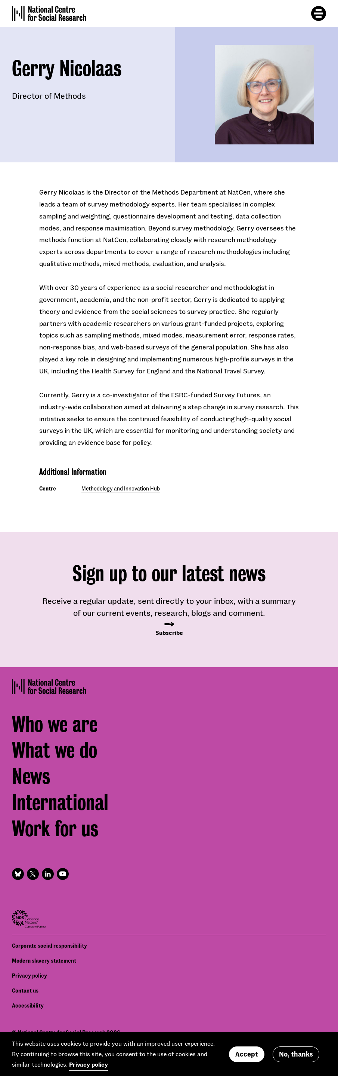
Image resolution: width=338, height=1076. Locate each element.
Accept (246, 1057)
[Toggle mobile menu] (318, 13)
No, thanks (296, 1057)
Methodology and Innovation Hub (120, 488)
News (31, 776)
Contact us (25, 990)
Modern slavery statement (44, 960)
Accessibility (28, 1005)
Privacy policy (29, 975)
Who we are (54, 724)
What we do (54, 750)
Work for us (55, 828)
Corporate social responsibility (49, 945)
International (60, 802)
